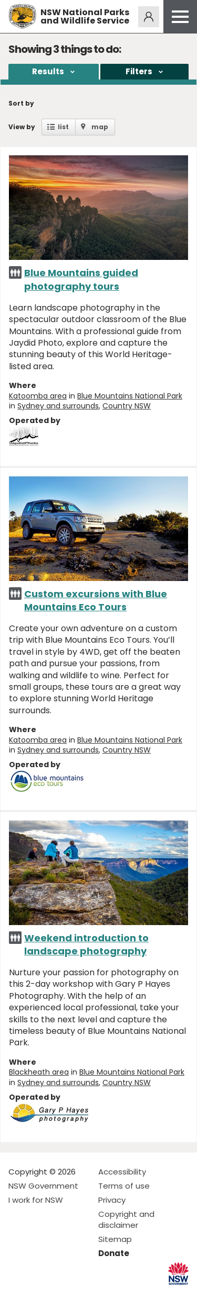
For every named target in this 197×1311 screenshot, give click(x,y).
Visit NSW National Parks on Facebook (18, 1294)
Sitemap (115, 1239)
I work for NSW (35, 1199)
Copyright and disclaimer (126, 1219)
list (63, 126)
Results (48, 71)
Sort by (21, 103)
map (99, 126)
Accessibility (122, 1171)
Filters (139, 71)
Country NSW (126, 406)
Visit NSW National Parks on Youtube (63, 1294)
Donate (113, 1253)
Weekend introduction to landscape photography (86, 944)
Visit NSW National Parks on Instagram (40, 1294)
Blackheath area (39, 1072)
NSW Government (43, 1185)
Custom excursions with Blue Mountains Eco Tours (95, 600)
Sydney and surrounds (58, 406)
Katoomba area (38, 396)
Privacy (112, 1199)
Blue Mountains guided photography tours (81, 279)
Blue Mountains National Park (129, 396)
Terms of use (124, 1185)
